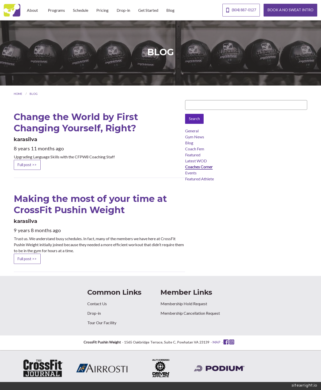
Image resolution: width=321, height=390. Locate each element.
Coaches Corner (199, 166)
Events (191, 172)
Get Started (148, 10)
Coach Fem (194, 148)
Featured (192, 154)
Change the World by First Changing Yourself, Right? (76, 122)
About (32, 10)
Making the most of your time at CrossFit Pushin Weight (90, 204)
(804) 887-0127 (241, 10)
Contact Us (97, 303)
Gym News (194, 136)
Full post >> (27, 165)
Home (18, 93)
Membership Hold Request (183, 303)
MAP (216, 342)
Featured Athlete (199, 178)
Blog (170, 10)
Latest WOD (196, 160)
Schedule (80, 10)
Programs (56, 10)
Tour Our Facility (101, 322)
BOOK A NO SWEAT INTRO (290, 10)
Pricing (102, 10)
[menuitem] (33, 10)
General (192, 130)
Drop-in (123, 10)
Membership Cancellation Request (190, 313)
